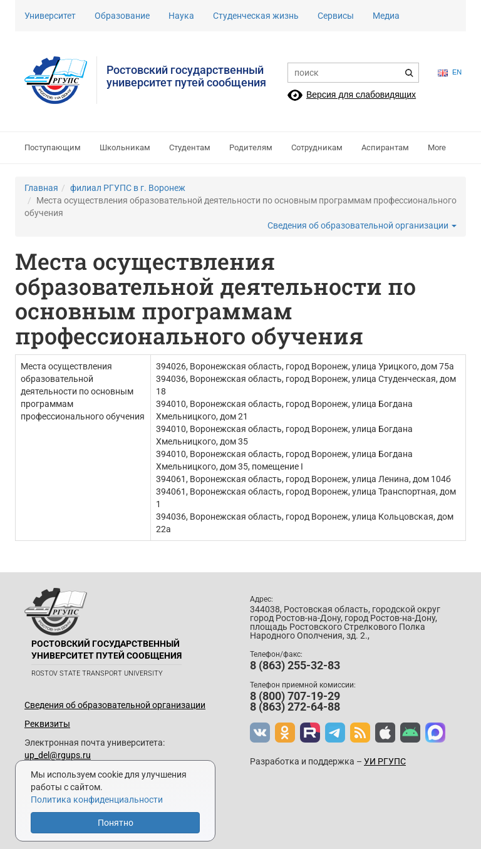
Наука (181, 16)
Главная (41, 188)
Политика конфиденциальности (97, 800)
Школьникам (125, 147)
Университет (50, 16)
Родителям (250, 147)
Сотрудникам (317, 147)
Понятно (115, 823)
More (437, 147)
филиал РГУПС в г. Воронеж (127, 188)
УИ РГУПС (385, 761)
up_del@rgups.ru (57, 755)
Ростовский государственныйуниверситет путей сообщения (186, 76)
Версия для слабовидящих (361, 95)
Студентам (189, 147)
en (450, 72)
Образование (122, 16)
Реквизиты (47, 724)
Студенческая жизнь (256, 16)
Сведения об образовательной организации (362, 225)
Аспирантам (385, 147)
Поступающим (52, 147)
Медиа (386, 16)
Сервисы (336, 16)
